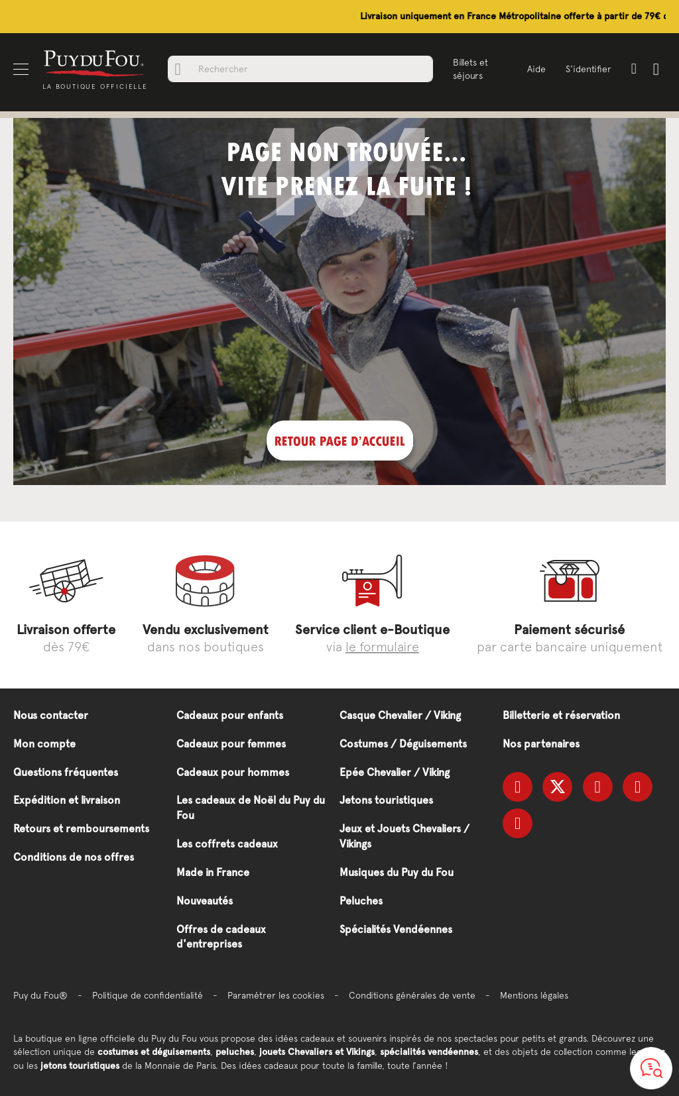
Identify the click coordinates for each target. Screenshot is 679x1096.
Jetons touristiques (386, 800)
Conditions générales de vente (412, 995)
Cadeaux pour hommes (232, 772)
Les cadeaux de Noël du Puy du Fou (250, 808)
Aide (536, 69)
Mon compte (44, 744)
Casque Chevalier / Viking (400, 715)
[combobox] (300, 69)
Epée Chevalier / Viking (395, 772)
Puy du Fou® (40, 995)
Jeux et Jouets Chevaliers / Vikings (404, 836)
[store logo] (95, 62)
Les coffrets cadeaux (227, 844)
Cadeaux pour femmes (231, 744)
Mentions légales (534, 995)
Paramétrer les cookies (275, 995)
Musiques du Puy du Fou (397, 872)
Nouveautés (204, 901)
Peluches (361, 901)
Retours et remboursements (81, 828)
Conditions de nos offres (73, 857)
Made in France (212, 872)
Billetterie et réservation (561, 715)
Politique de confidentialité (147, 995)
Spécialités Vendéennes (396, 929)
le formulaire (382, 646)
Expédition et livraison (66, 800)
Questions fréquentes (65, 772)
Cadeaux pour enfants (229, 715)
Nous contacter (50, 715)
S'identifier (588, 69)
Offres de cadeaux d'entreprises (221, 937)
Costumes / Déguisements (403, 744)
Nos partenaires (541, 744)
